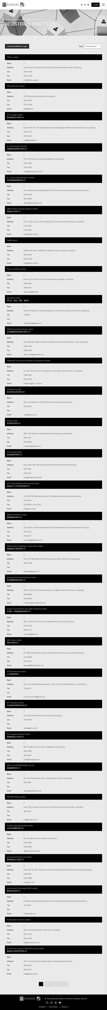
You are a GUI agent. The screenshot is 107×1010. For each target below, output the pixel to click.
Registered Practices (34, 20)
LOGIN (95, 5)
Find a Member (18, 20)
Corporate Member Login (17, 46)
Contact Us (64, 1007)
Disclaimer (42, 1007)
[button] (103, 5)
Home (7, 20)
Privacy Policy (53, 1007)
